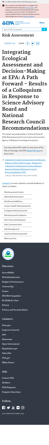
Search (44, 29)
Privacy (5, 305)
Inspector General (10, 330)
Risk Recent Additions (13, 201)
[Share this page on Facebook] (28, 43)
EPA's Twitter (8, 407)
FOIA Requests (9, 387)
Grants (5, 291)
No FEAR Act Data (10, 301)
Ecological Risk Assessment (15, 210)
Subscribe (6, 353)
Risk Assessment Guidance (15, 215)
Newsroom (7, 339)
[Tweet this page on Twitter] (33, 43)
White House (8, 363)
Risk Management (11, 229)
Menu (42, 22)
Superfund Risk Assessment (15, 233)
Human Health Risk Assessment (17, 206)
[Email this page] (38, 43)
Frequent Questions (11, 392)
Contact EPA (8, 378)
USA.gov (6, 358)
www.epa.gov (30, 8)
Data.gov (6, 325)
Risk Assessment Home (13, 192)
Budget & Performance (13, 282)
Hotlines (6, 383)
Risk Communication (13, 224)
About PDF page (34, 150)
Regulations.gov (9, 349)
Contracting (7, 287)
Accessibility (8, 273)
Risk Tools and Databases (15, 219)
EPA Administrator (11, 277)
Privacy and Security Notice (15, 310)
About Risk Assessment (13, 196)
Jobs (4, 335)
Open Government (11, 344)
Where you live (10, 238)
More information (28, 16)
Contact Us (9, 43)
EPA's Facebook (3, 407)
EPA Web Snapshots (11, 296)
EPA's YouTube (13, 407)
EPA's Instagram (22, 407)
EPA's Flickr (18, 407)
